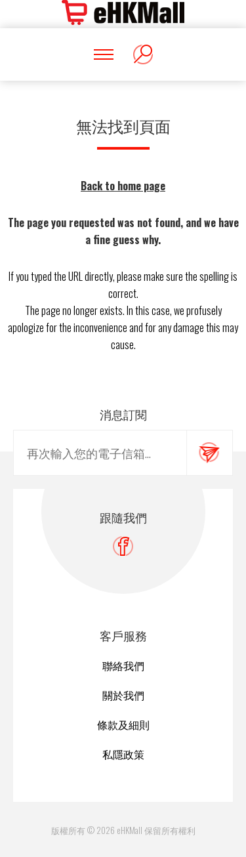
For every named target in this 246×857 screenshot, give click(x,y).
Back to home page (123, 186)
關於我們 (123, 695)
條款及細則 (123, 724)
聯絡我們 (123, 665)
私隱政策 (123, 754)
